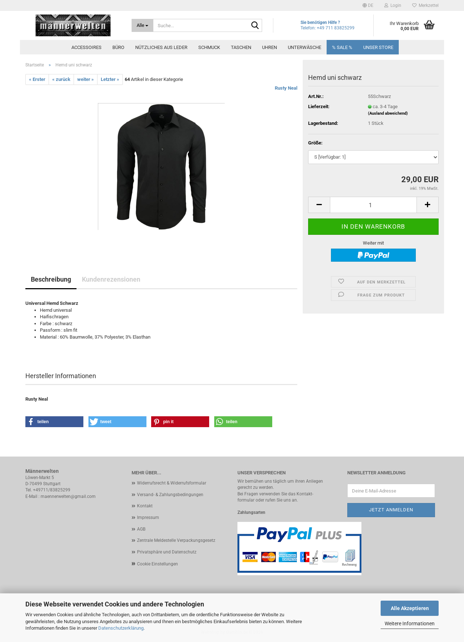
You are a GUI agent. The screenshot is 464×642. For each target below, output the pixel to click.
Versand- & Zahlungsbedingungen (170, 494)
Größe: (315, 143)
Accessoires (86, 47)
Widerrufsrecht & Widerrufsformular (171, 483)
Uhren (269, 47)
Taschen (241, 47)
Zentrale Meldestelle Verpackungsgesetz (176, 540)
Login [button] (392, 5)
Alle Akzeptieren (410, 608)
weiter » (85, 79)
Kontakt (145, 505)
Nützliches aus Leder (161, 47)
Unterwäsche (304, 47)
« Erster (37, 79)
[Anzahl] (373, 205)
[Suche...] (143, 25)
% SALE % (342, 47)
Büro (118, 47)
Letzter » (110, 79)
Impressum (148, 517)
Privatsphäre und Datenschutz (166, 552)
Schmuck (209, 47)
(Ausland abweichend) (388, 113)
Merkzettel (425, 5)
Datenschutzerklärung (121, 628)
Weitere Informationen (410, 623)
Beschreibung (51, 279)
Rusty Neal (286, 88)
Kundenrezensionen (111, 279)
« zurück (61, 79)
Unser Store (378, 47)
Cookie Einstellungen (157, 564)
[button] (368, 5)
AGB (141, 529)
